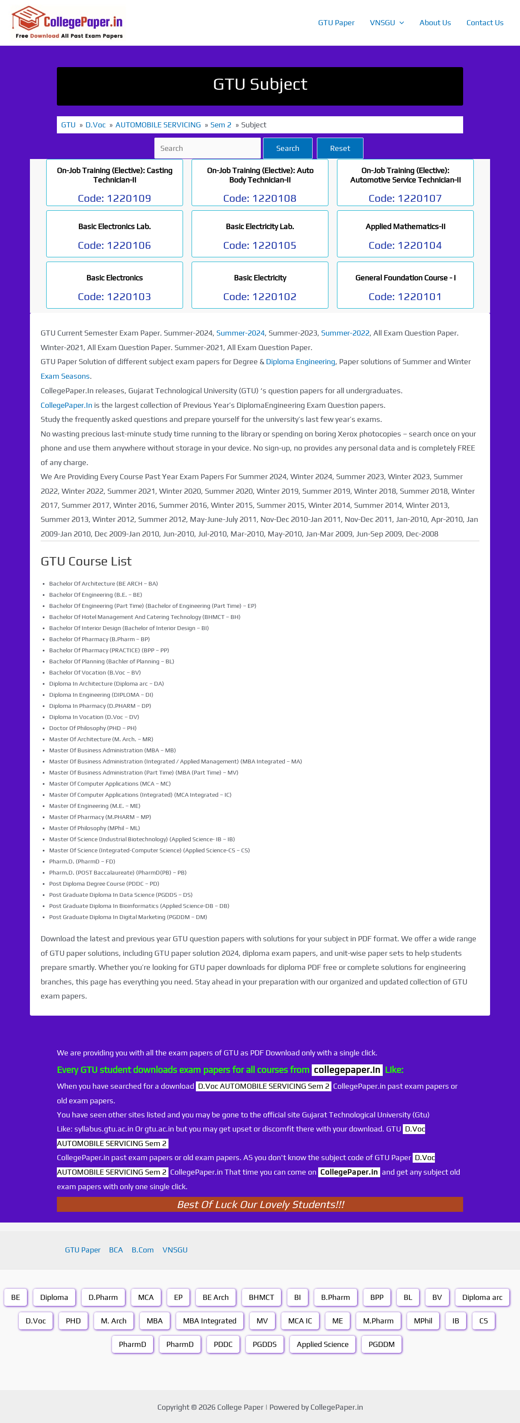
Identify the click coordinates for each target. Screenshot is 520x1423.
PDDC (222, 1342)
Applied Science (322, 1342)
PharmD (131, 1342)
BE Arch (216, 1295)
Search (289, 147)
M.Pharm (380, 1319)
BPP (377, 1295)
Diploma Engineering (301, 360)
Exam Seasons (66, 375)
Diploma (54, 1295)
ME (338, 1319)
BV (438, 1295)
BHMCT (262, 1295)
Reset (341, 147)
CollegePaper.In (67, 404)
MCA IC (301, 1319)
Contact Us (485, 22)
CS (486, 1319)
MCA (146, 1295)
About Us (435, 22)
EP (178, 1295)
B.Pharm (336, 1295)
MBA (153, 1319)
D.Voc (34, 1319)
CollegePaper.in (349, 1170)
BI (298, 1295)
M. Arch (112, 1319)
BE (15, 1295)
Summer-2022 (346, 332)
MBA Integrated (209, 1319)
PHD (71, 1319)
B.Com (142, 1248)
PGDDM (382, 1342)
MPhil (425, 1319)
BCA (117, 1248)
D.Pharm (103, 1295)
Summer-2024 (240, 332)
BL (409, 1295)
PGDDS (264, 1342)
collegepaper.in (347, 1068)
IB (458, 1319)
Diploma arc (483, 1295)
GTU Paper (336, 22)
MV (263, 1319)
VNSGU (387, 23)
